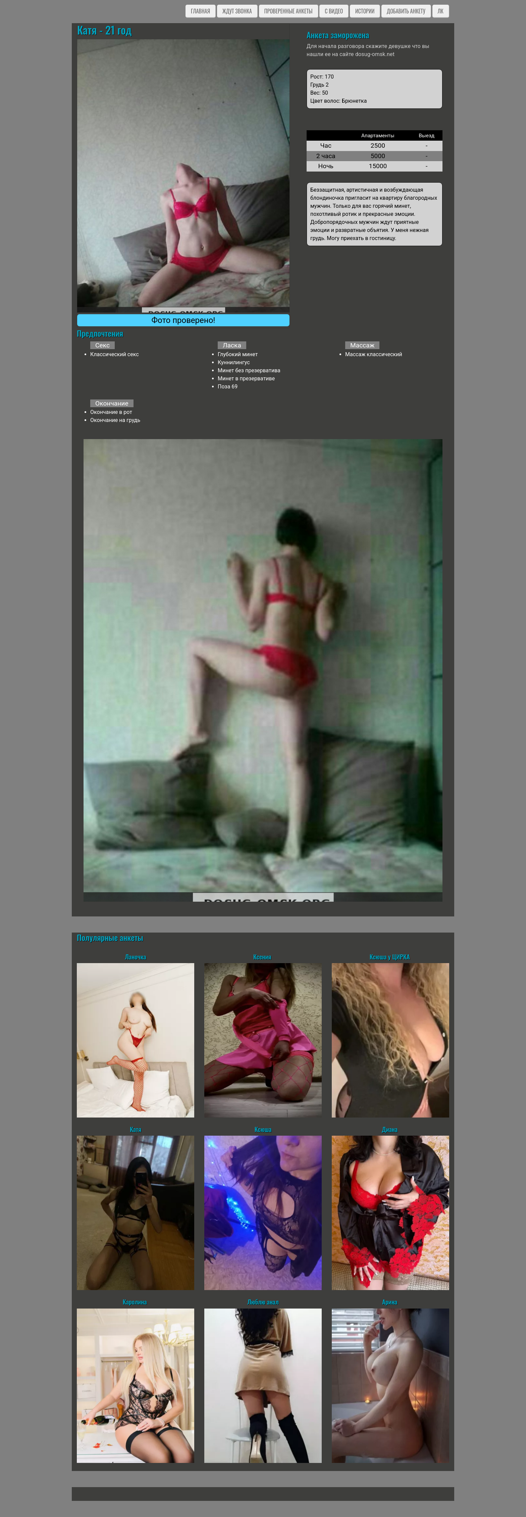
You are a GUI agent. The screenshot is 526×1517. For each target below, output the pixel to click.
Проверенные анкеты (288, 11)
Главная (200, 11)
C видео (334, 11)
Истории (364, 11)
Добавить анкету (406, 11)
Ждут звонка (237, 11)
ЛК (440, 11)
